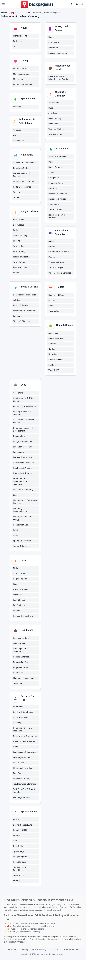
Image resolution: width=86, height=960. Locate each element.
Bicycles (17, 820)
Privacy (25, 949)
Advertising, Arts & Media (24, 406)
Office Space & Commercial (19, 650)
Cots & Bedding (20, 236)
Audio (51, 241)
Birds (15, 568)
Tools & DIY (53, 370)
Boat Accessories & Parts (24, 295)
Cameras (52, 246)
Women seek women (22, 85)
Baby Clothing (19, 225)
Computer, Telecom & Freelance (22, 730)
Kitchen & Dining (55, 360)
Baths (15, 230)
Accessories (53, 102)
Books (51, 37)
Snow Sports (18, 876)
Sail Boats (17, 316)
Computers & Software (58, 252)
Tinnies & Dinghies (21, 322)
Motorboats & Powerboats (25, 311)
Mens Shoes (53, 124)
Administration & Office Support (23, 400)
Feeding (16, 241)
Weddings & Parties (22, 798)
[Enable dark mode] (71, 4)
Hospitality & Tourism (22, 473)
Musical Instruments (57, 53)
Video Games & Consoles (59, 273)
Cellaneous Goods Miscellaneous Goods (58, 77)
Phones (51, 257)
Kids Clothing (19, 252)
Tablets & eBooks (56, 262)
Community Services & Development (23, 429)
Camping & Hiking (21, 831)
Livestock (17, 595)
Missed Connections (57, 194)
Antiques (17, 130)
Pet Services (18, 763)
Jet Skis (16, 300)
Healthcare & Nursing (22, 468)
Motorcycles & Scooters (23, 182)
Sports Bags (18, 852)
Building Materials (56, 339)
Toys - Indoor (19, 246)
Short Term (18, 684)
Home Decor (54, 354)
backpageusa (42, 954)
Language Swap (55, 183)
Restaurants (53, 204)
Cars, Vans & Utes (21, 168)
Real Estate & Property (23, 490)
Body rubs (17, 41)
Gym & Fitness (19, 846)
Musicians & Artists (57, 199)
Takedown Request (71, 949)
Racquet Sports (20, 857)
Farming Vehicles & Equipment (21, 175)
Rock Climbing (19, 862)
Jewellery (52, 113)
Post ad (79, 4)
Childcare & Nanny (21, 718)
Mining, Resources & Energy (22, 518)
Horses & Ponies (20, 590)
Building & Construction (23, 712)
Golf (15, 841)
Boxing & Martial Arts (22, 825)
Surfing (16, 881)
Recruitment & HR (21, 525)
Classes (51, 162)
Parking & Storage (21, 657)
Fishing (16, 836)
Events (51, 172)
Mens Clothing (54, 118)
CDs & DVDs (53, 42)
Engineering (18, 452)
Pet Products (19, 606)
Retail (15, 530)
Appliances (53, 333)
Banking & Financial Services (22, 413)
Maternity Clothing (21, 257)
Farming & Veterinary (22, 458)
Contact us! (54, 949)
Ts (14, 46)
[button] (3, 4)
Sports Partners (55, 210)
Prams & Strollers (21, 268)
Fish (15, 584)
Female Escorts (20, 36)
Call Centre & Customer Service (23, 421)
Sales (15, 536)
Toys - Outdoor (19, 262)
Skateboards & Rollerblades (19, 869)
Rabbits (16, 611)
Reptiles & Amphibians (23, 616)
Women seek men (21, 69)
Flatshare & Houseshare (23, 678)
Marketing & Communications (20, 510)
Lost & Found (54, 188)
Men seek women (21, 74)
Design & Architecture (22, 442)
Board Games (54, 48)
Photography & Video (22, 768)
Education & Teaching (22, 447)
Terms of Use (13, 949)
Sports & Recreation (22, 541)
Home (5, 13)
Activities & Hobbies (57, 156)
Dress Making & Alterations (25, 737)
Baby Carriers (19, 220)
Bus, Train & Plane (56, 295)
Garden (51, 349)
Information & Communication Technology (20, 482)
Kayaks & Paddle (20, 306)
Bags (50, 108)
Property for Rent (20, 668)
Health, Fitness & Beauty (24, 742)
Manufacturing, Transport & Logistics (25, 502)
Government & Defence (23, 463)
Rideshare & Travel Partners (56, 216)
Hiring (15, 747)
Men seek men (19, 79)
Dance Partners (55, 167)
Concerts (52, 300)
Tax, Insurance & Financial (24, 784)
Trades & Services (21, 546)
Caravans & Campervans (24, 163)
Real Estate (18, 774)
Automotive (18, 707)
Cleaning (17, 723)
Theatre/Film (54, 311)
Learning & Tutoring (22, 758)
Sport (50, 306)
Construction (19, 436)
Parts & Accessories (22, 187)
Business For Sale (21, 638)
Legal (15, 495)
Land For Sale (19, 644)
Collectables (18, 141)
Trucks (16, 198)
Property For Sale (21, 663)
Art (14, 135)
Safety (16, 273)
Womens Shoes (55, 134)
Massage (17, 107)
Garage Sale (53, 178)
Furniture (52, 344)
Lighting (52, 365)
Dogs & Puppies (20, 579)
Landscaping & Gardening (24, 752)
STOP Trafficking (39, 949)
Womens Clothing (56, 129)
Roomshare (18, 673)
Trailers (16, 192)
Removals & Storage (22, 779)
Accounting (18, 393)
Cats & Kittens (19, 574)
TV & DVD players (56, 268)
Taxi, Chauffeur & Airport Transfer (24, 791)
